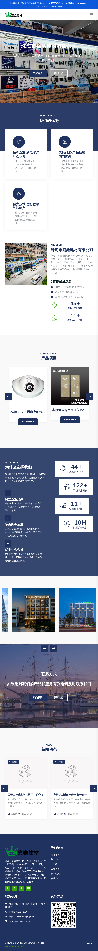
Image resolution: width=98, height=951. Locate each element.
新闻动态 (55, 874)
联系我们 (58, 73)
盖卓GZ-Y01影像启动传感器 (29, 412)
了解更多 (37, 73)
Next (89, 396)
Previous (8, 396)
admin (12, 814)
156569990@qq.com (76, 3)
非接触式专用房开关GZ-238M (72, 410)
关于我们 (55, 859)
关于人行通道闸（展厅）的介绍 (25, 794)
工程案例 (55, 869)
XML (89, 943)
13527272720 (56, 3)
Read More (28, 421)
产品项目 (37, 697)
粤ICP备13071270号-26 (16, 946)
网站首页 (55, 855)
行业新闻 (13, 762)
